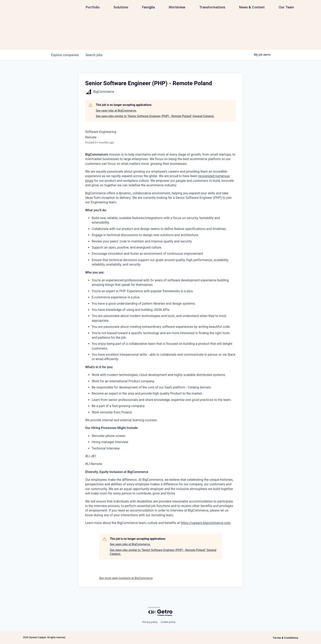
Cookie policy (168, 622)
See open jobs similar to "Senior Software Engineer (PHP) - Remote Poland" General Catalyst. (155, 116)
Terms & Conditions (285, 637)
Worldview (177, 8)
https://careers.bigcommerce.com (206, 523)
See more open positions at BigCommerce (126, 578)
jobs (93, 55)
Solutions (121, 8)
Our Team (286, 8)
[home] (48, 8)
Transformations (212, 8)
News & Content (252, 8)
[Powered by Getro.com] (160, 612)
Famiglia (148, 8)
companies (65, 55)
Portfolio (93, 8)
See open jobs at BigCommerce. (116, 110)
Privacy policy (149, 622)
